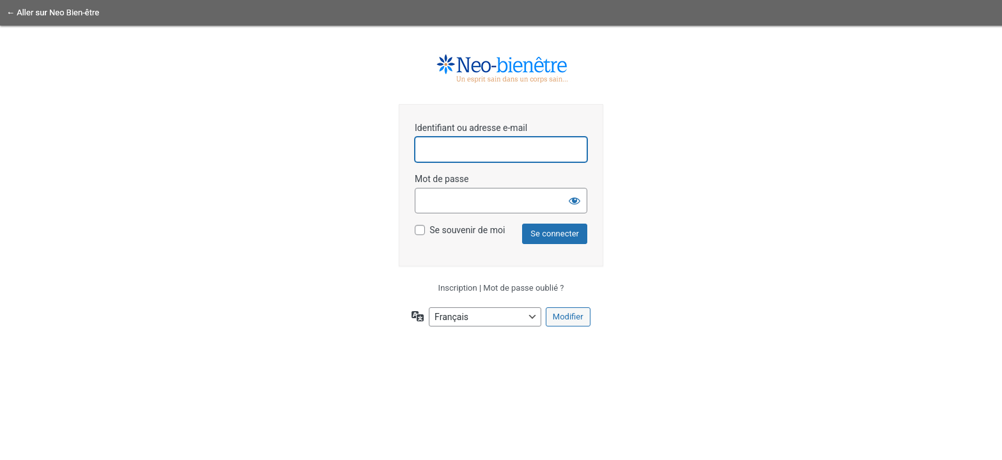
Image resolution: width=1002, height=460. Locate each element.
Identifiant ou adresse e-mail (471, 128)
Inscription (457, 288)
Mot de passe (441, 179)
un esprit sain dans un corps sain (501, 69)
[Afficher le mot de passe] (574, 200)
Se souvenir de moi (467, 230)
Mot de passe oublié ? (523, 288)
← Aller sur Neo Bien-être (52, 12)
